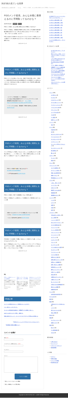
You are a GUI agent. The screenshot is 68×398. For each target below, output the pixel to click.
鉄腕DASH (53, 289)
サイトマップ (54, 344)
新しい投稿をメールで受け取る (12, 384)
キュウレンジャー (55, 320)
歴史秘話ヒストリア (56, 178)
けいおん (53, 98)
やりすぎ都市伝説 (55, 225)
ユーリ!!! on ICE (55, 112)
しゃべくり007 (54, 220)
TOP (8, 8)
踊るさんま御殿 (55, 287)
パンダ (52, 200)
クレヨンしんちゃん (56, 105)
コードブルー (54, 185)
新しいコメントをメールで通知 (12, 381)
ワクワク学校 (54, 255)
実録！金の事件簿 (55, 173)
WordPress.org (54, 362)
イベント (51, 122)
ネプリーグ (53, 237)
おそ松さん (53, 95)
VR (52, 132)
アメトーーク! (54, 227)
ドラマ (51, 180)
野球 (52, 161)
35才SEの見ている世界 (14, 3)
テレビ (51, 163)
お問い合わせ (54, 342)
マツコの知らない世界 (56, 247)
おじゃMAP (54, 218)
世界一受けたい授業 (56, 265)
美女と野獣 (53, 313)
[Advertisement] (22, 54)
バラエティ (52, 213)
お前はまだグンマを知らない (58, 304)
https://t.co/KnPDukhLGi (12, 103)
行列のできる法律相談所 (57, 284)
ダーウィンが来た (55, 170)
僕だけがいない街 (55, 310)
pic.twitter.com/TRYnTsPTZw (25, 103)
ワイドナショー (55, 252)
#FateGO (14, 215)
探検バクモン (54, 175)
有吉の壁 (53, 275)
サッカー (53, 158)
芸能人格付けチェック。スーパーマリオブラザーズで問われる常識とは (21, 316)
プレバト (53, 242)
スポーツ (51, 156)
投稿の (54, 359)
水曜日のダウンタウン (56, 277)
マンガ (51, 292)
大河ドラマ (53, 188)
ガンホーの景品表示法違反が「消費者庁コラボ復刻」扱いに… (19, 310)
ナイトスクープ (55, 235)
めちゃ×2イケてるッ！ (56, 222)
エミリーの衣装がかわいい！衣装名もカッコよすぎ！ (17, 304)
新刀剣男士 (53, 151)
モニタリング (54, 250)
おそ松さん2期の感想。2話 (55, 33)
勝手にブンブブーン (56, 270)
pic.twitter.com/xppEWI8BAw (14, 170)
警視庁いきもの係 (55, 190)
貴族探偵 (53, 193)
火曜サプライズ (55, 280)
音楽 (50, 325)
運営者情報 (53, 348)
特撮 (50, 318)
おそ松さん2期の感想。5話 (55, 20)
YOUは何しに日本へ (56, 215)
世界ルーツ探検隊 (55, 262)
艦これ (52, 153)
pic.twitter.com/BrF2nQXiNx (23, 215)
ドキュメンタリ (53, 165)
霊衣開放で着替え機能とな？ (13, 325)
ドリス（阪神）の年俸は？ (57, 65)
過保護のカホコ (55, 195)
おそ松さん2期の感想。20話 (56, 23)
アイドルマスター (55, 137)
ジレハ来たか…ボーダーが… (11, 307)
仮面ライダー (54, 323)
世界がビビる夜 (55, 257)
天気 (52, 208)
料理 (50, 299)
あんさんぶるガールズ (56, 134)
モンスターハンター (56, 148)
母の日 (51, 315)
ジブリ (52, 308)
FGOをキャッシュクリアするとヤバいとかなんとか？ (26, 322)
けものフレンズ (55, 100)
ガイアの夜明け (55, 168)
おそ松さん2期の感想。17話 (56, 25)
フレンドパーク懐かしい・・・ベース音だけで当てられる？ (58, 79)
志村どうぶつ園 (55, 272)
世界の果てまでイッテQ (56, 260)
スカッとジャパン (55, 232)
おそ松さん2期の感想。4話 (55, 28)
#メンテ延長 (28, 101)
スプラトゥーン (55, 142)
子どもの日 (52, 297)
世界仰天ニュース (55, 267)
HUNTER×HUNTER (56, 294)
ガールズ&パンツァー (56, 102)
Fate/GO (15, 24)
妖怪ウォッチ (54, 120)
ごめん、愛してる (55, 183)
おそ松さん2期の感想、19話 (56, 37)
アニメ (51, 93)
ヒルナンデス (54, 240)
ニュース (51, 198)
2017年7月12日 (10, 108)
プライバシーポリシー (56, 346)
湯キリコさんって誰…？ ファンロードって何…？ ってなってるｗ (58, 56)
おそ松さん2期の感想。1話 (55, 35)
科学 (52, 210)
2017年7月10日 (25, 218)
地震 (52, 205)
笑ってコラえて (55, 282)
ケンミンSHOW (55, 230)
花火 (52, 125)
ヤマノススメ (54, 110)
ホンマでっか (54, 245)
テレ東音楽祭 (54, 330)
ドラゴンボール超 (55, 107)
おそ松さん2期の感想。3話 (55, 30)
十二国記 (53, 117)
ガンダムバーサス (55, 139)
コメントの (55, 361)
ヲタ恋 (52, 115)
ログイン (53, 357)
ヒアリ (52, 203)
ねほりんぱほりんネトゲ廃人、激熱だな (13, 313)
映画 (50, 302)
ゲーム (19, 24)
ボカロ (52, 333)
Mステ (52, 328)
